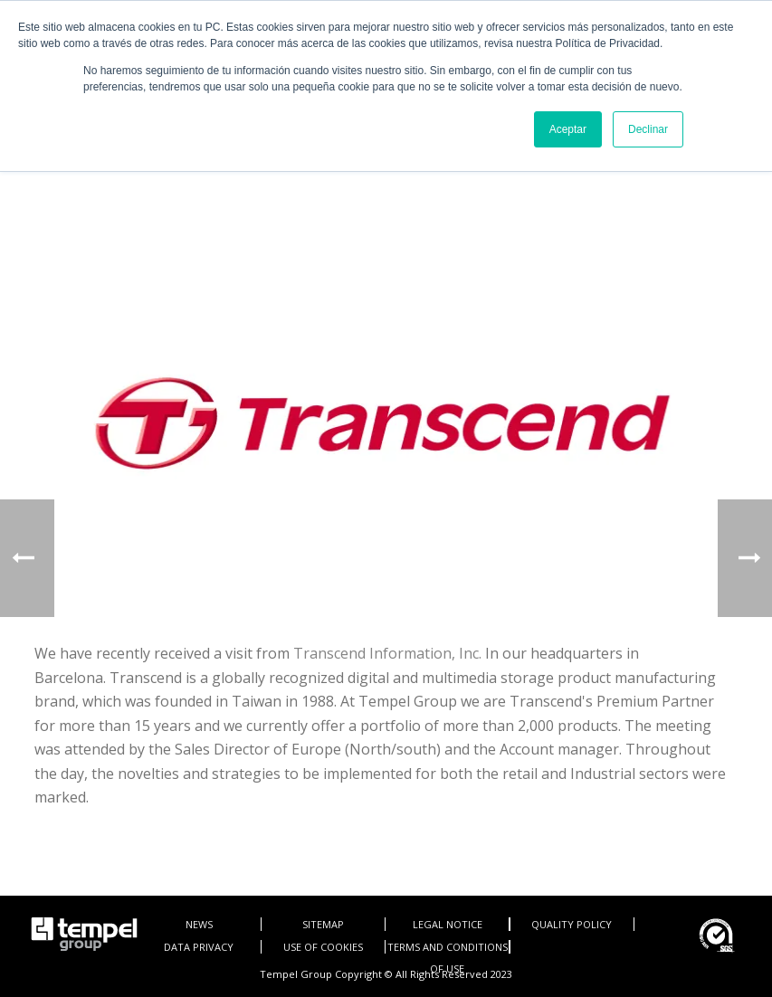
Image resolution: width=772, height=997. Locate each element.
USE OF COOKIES (323, 947)
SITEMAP (323, 924)
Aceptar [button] (567, 129)
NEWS (199, 924)
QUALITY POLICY (571, 924)
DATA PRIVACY (199, 947)
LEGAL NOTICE (447, 924)
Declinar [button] (648, 129)
